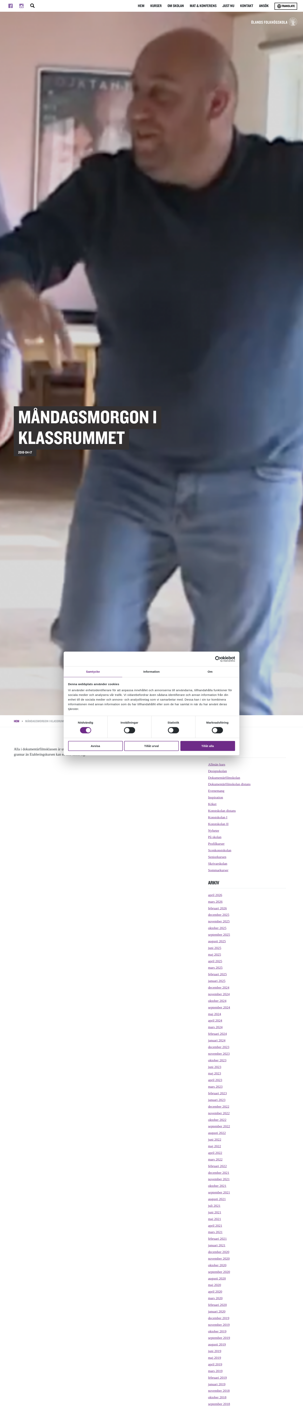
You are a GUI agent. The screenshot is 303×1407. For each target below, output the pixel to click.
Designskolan (217, 771)
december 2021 (219, 1173)
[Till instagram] (21, 6)
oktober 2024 (217, 1001)
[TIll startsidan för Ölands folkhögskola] (262, 24)
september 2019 (219, 1338)
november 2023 (219, 1054)
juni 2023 (215, 1067)
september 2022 (219, 1126)
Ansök (264, 6)
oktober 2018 (217, 1397)
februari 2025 (217, 974)
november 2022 (219, 1113)
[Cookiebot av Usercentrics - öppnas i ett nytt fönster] (218, 659)
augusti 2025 (217, 941)
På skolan (215, 837)
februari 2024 (217, 1034)
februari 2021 (217, 1239)
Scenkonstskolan (220, 850)
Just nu (229, 6)
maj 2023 (214, 1073)
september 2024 (219, 1007)
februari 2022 (217, 1166)
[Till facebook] (10, 6)
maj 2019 (214, 1358)
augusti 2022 (217, 1133)
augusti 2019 (217, 1344)
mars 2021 (215, 1232)
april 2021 (215, 1225)
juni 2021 (215, 1212)
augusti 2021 (217, 1199)
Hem (143, 6)
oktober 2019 (217, 1331)
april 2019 (215, 1364)
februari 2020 (217, 1305)
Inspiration (215, 797)
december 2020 (219, 1252)
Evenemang (216, 791)
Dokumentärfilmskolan (224, 778)
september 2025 (219, 935)
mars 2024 (215, 1027)
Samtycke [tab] (93, 671)
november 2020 (219, 1258)
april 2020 (215, 1291)
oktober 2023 (217, 1060)
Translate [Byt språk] (286, 6)
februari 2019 (217, 1377)
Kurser (157, 6)
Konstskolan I (218, 817)
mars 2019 (215, 1371)
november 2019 (219, 1325)
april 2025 (215, 961)
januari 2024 (217, 1040)
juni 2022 (215, 1139)
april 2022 (215, 1153)
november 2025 (219, 921)
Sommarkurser (218, 870)
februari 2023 (217, 1093)
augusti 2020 (217, 1278)
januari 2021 (217, 1245)
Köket (212, 804)
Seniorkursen (217, 857)
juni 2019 (215, 1351)
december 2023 (219, 1047)
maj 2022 (214, 1146)
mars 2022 (215, 1159)
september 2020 (219, 1272)
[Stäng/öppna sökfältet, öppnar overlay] (32, 6)
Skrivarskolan (218, 863)
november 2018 (219, 1391)
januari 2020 (217, 1311)
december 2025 (219, 915)
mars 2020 (215, 1298)
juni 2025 (215, 948)
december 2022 (219, 1106)
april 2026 (215, 895)
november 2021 (219, 1179)
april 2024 (215, 1020)
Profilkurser (216, 844)
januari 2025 (217, 981)
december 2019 (219, 1318)
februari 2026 (217, 908)
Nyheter (213, 830)
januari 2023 (217, 1100)
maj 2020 (214, 1285)
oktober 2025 (217, 928)
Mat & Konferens (204, 6)
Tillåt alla (207, 746)
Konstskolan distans (222, 811)
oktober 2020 (217, 1265)
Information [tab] (151, 671)
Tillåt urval (151, 746)
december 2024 (219, 987)
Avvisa (95, 746)
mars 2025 (215, 967)
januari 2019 (217, 1384)
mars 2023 (215, 1087)
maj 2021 (214, 1219)
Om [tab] (210, 671)
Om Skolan (177, 6)
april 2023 (215, 1080)
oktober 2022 (217, 1120)
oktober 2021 (217, 1186)
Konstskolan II (218, 824)
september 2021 (219, 1192)
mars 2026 (215, 902)
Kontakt (247, 6)
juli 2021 (214, 1206)
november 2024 (219, 994)
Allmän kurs (217, 764)
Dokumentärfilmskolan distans (229, 784)
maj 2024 (214, 1014)
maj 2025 (214, 954)
